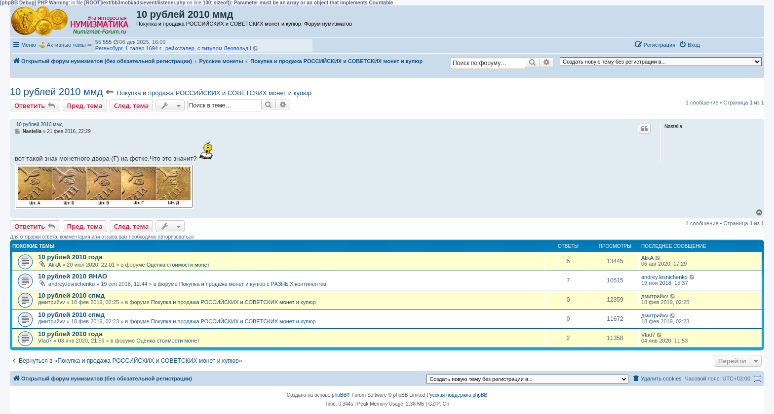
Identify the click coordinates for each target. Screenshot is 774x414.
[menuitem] (689, 45)
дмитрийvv (51, 302)
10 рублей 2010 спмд (71, 295)
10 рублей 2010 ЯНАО (72, 276)
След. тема (131, 105)
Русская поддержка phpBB (456, 395)
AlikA (54, 265)
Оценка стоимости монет (178, 265)
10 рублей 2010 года (70, 257)
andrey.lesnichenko (71, 284)
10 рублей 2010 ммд (56, 91)
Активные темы (66, 45)
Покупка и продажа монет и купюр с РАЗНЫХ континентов (252, 284)
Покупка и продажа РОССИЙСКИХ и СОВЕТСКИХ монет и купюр (213, 93)
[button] (714, 44)
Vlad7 (45, 341)
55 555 (103, 42)
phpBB (339, 395)
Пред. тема (85, 105)
